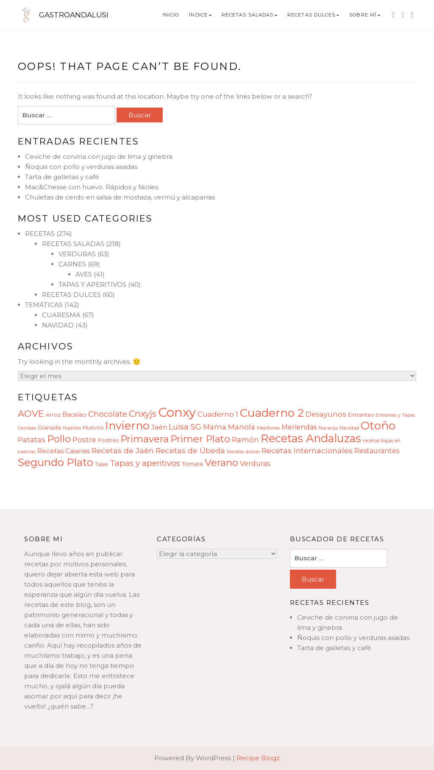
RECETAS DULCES (311, 15)
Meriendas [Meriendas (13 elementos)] (299, 427)
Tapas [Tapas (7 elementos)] (101, 464)
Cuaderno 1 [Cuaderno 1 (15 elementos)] (218, 414)
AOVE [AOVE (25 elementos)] (31, 413)
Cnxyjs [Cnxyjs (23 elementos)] (142, 413)
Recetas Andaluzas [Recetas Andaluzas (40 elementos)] (311, 438)
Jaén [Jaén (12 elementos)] (159, 427)
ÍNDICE (198, 15)
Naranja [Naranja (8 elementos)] (328, 428)
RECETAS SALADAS (248, 15)
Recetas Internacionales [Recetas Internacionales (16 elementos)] (307, 450)
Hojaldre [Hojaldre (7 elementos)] (72, 428)
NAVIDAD (58, 325)
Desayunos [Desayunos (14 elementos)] (326, 414)
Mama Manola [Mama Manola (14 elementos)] (229, 427)
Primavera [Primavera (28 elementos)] (144, 439)
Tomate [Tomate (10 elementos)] (192, 463)
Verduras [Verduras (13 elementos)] (255, 464)
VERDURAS (77, 254)
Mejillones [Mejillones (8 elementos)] (268, 428)
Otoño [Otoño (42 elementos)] (378, 425)
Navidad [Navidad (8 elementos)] (349, 428)
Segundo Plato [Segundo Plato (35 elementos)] (55, 462)
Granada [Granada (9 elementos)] (49, 427)
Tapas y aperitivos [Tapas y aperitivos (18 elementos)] (145, 463)
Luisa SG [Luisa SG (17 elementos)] (185, 427)
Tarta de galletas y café (62, 177)
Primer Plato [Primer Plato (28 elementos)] (200, 439)
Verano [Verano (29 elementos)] (221, 462)
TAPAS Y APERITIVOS (92, 284)
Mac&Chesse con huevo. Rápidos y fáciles (91, 187)
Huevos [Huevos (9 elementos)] (93, 427)
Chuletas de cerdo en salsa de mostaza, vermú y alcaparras (120, 197)
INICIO (170, 15)
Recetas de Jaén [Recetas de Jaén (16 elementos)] (123, 450)
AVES (83, 274)
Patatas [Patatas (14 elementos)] (31, 439)
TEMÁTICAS (44, 305)
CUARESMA (61, 315)
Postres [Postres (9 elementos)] (108, 440)
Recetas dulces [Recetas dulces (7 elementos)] (243, 451)
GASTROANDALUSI (73, 15)
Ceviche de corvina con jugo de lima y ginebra (98, 156)
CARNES (72, 264)
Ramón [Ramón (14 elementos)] (245, 439)
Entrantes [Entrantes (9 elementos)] (361, 415)
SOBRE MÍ (362, 15)
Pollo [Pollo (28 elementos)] (59, 439)
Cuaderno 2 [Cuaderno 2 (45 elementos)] (272, 413)
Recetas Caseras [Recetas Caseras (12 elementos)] (63, 451)
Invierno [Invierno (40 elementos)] (127, 425)
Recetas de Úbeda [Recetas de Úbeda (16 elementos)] (190, 450)
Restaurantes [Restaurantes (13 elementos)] (376, 451)
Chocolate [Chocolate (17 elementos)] (107, 414)
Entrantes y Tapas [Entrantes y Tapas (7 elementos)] (395, 415)
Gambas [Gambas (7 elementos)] (27, 428)
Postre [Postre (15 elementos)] (84, 439)
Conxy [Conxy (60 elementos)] (177, 412)
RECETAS (40, 234)
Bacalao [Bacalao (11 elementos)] (74, 414)
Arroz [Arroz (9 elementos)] (53, 415)
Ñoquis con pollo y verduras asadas (81, 167)
